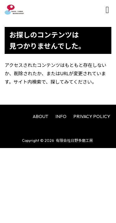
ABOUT (40, 116)
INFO (61, 116)
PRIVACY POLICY (91, 116)
